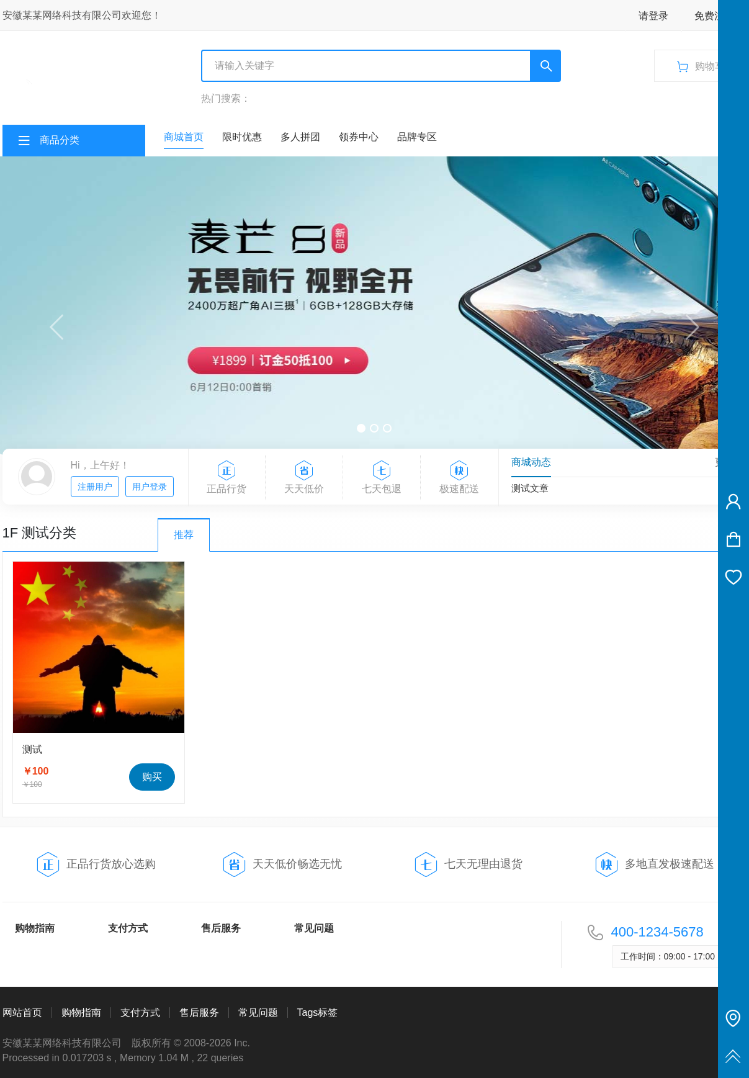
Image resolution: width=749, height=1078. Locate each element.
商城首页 (184, 137)
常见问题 (314, 928)
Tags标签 (317, 1012)
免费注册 (714, 16)
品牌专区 (417, 137)
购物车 (711, 61)
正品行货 (227, 477)
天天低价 (304, 477)
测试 (32, 749)
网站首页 (22, 1012)
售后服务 (221, 928)
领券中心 (359, 137)
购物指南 (35, 928)
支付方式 (128, 928)
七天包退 (381, 477)
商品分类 (59, 140)
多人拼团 (300, 137)
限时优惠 (242, 137)
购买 (152, 776)
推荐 (184, 534)
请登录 (653, 16)
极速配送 (459, 477)
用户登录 (149, 487)
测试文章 (530, 488)
